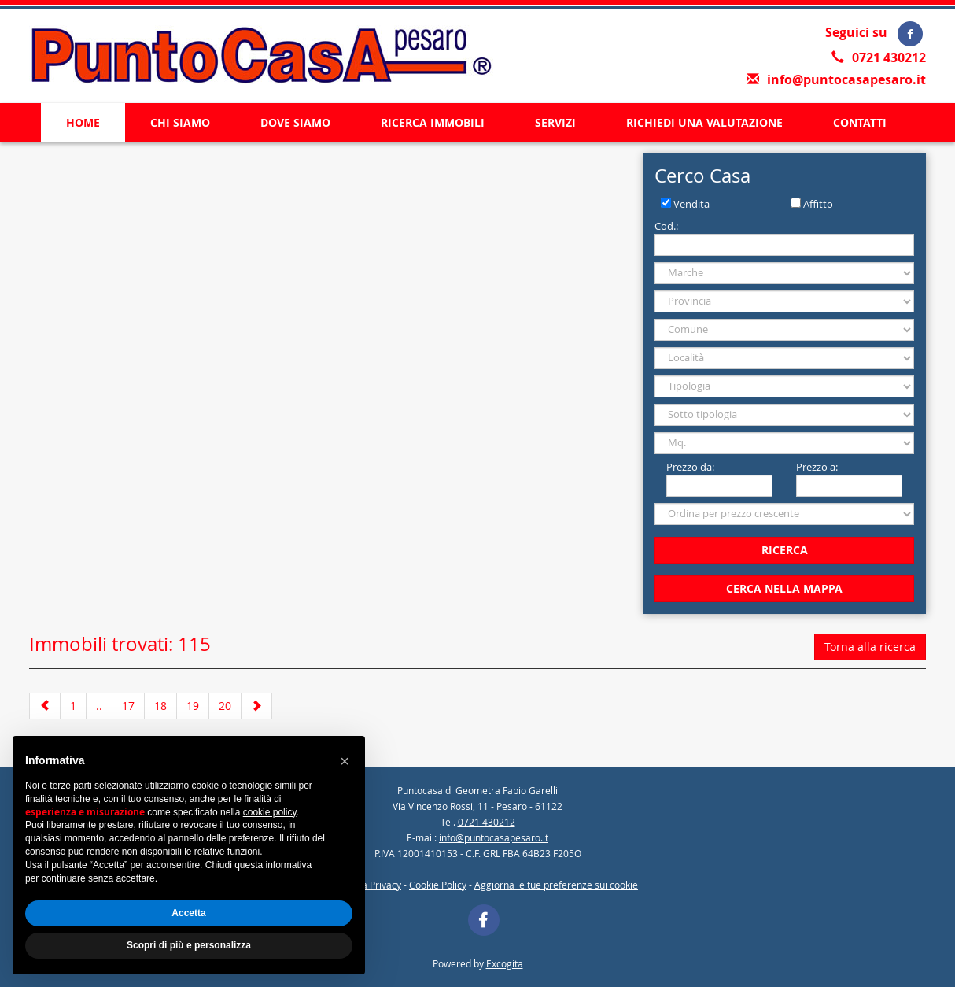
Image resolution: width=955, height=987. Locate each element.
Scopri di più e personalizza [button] (189, 945)
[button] (344, 761)
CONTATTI (860, 122)
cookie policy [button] (270, 812)
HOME (83, 122)
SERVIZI (555, 122)
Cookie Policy (437, 884)
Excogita (504, 963)
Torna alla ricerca (870, 646)
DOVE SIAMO (295, 122)
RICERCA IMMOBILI (433, 122)
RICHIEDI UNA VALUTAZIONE (704, 122)
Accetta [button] (188, 913)
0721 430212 (889, 57)
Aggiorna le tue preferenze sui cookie (556, 884)
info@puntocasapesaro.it (846, 79)
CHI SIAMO (180, 122)
